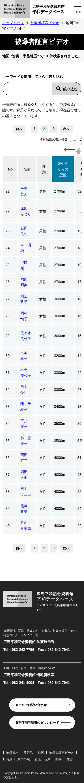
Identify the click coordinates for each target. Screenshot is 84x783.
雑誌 (70, 759)
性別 (44, 169)
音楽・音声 (42, 759)
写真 (9, 759)
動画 (41, 752)
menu (77, 11)
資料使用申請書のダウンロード (37, 722)
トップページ (13, 23)
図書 (58, 759)
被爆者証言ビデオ (44, 23)
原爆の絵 (23, 759)
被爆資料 (12, 752)
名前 (27, 169)
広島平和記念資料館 (52, 10)
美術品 (28, 752)
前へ (19, 129)
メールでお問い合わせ (31, 705)
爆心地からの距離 (63, 169)
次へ (66, 129)
